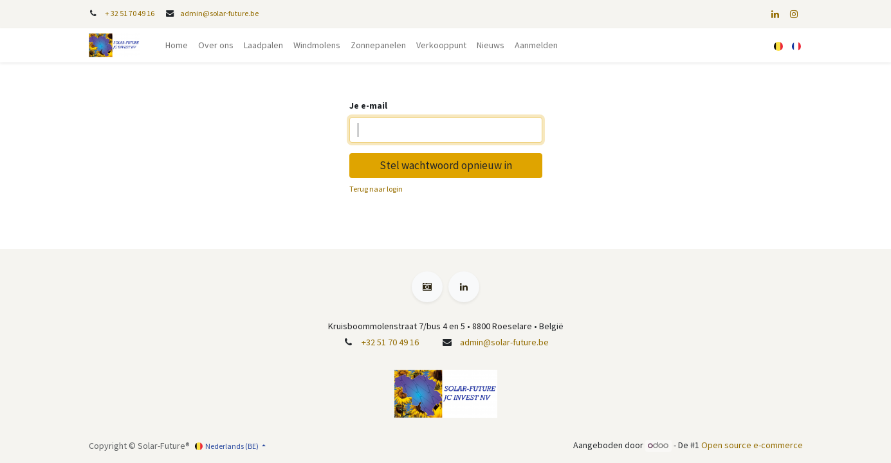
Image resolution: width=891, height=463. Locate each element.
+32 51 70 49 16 (390, 342)
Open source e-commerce (752, 445)
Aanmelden (536, 45)
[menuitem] (176, 45)
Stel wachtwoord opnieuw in (446, 165)
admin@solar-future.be (219, 13)
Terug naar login (376, 189)
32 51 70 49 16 (132, 13)
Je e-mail (368, 105)
